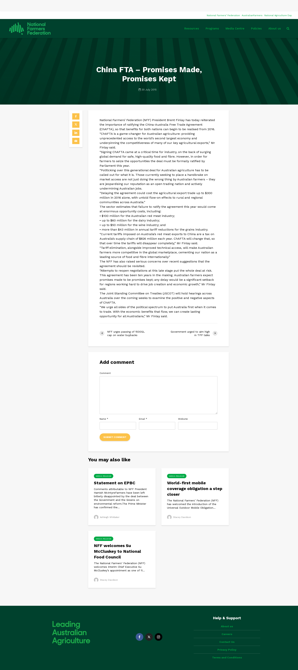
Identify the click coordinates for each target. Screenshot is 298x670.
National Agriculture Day (278, 4)
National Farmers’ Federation (223, 4)
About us (274, 17)
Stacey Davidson (179, 505)
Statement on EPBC (115, 471)
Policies (256, 17)
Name (104, 407)
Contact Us (227, 624)
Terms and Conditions (227, 639)
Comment (105, 362)
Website (183, 407)
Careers (227, 616)
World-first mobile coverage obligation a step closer (194, 477)
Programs (212, 17)
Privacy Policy (226, 631)
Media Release (103, 465)
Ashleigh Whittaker (107, 505)
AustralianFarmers (252, 4)
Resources (191, 17)
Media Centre (235, 17)
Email (143, 407)
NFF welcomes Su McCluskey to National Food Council (117, 540)
